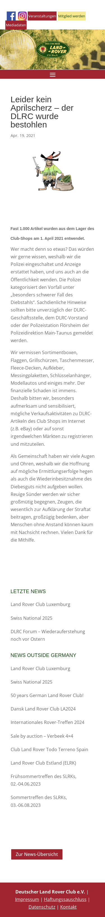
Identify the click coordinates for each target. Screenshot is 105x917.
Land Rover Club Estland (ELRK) (43, 763)
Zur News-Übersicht (37, 854)
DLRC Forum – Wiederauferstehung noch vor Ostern (48, 635)
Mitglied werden (71, 15)
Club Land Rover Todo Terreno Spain (49, 749)
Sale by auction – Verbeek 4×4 (42, 736)
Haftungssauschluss (65, 899)
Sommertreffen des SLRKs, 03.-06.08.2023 (39, 801)
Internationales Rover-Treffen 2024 (47, 722)
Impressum (27, 899)
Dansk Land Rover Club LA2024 (43, 709)
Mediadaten (16, 24)
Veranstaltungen (42, 15)
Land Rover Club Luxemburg (40, 604)
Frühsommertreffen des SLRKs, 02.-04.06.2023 (43, 780)
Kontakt (68, 907)
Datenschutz (42, 907)
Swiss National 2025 (31, 618)
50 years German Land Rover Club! (47, 695)
